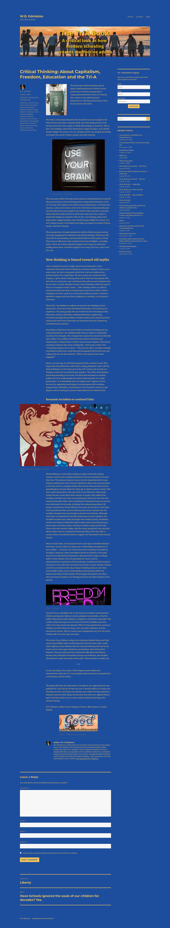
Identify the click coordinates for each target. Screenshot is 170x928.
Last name (121, 98)
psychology (34, 121)
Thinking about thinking (127, 246)
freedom (23, 112)
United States (32, 130)
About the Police (124, 200)
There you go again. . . (126, 161)
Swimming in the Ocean (127, 233)
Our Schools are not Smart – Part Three (132, 166)
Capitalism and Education (29, 97)
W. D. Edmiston (25, 91)
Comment (25, 788)
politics (34, 119)
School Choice (25, 123)
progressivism (25, 121)
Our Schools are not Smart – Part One (132, 179)
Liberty (121, 221)
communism (24, 105)
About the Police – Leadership (129, 184)
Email (23, 831)
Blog (148, 17)
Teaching (23, 130)
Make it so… (123, 156)
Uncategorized (25, 100)
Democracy (34, 105)
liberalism (23, 116)
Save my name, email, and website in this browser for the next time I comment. (50, 853)
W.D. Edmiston (31, 16)
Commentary (33, 103)
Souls (22, 128)
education (30, 107)
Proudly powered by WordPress (43, 918)
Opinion (31, 116)
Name (23, 821)
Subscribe (133, 106)
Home (130, 17)
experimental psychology (29, 109)
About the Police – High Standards (131, 195)
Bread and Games (125, 252)
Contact (139, 17)
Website (23, 842)
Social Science (25, 125)
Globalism (30, 112)
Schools (33, 123)
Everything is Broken (126, 150)
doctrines (23, 107)
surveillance (28, 128)
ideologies (29, 114)
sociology (34, 125)
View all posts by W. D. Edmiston (87, 759)
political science (25, 119)
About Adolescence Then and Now (131, 190)
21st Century (24, 103)
